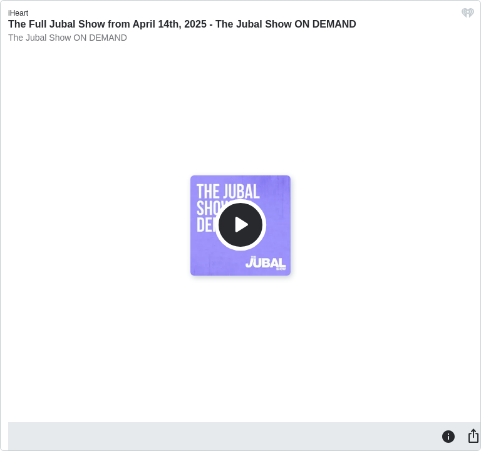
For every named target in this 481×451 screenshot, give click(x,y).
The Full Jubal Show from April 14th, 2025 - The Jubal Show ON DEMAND (182, 24)
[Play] (240, 225)
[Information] (448, 435)
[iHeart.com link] (468, 16)
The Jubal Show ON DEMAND (67, 38)
